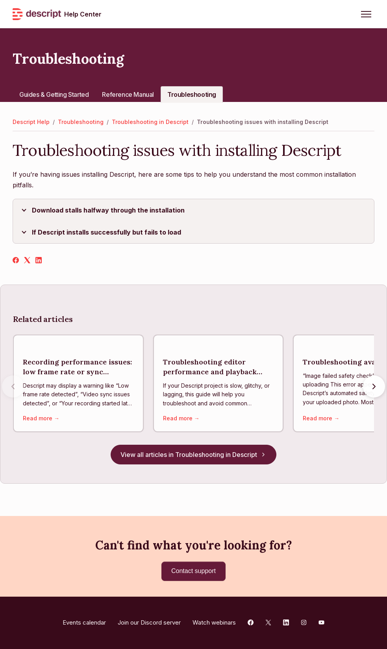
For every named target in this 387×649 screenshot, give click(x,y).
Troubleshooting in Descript (150, 121)
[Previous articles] (13, 387)
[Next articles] (374, 387)
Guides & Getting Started (54, 94)
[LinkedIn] (38, 261)
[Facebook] (16, 261)
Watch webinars (214, 622)
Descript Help (31, 121)
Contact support (193, 571)
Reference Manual (128, 94)
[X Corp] (27, 261)
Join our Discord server (149, 622)
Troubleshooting (191, 94)
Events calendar (84, 622)
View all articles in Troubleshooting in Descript (193, 455)
